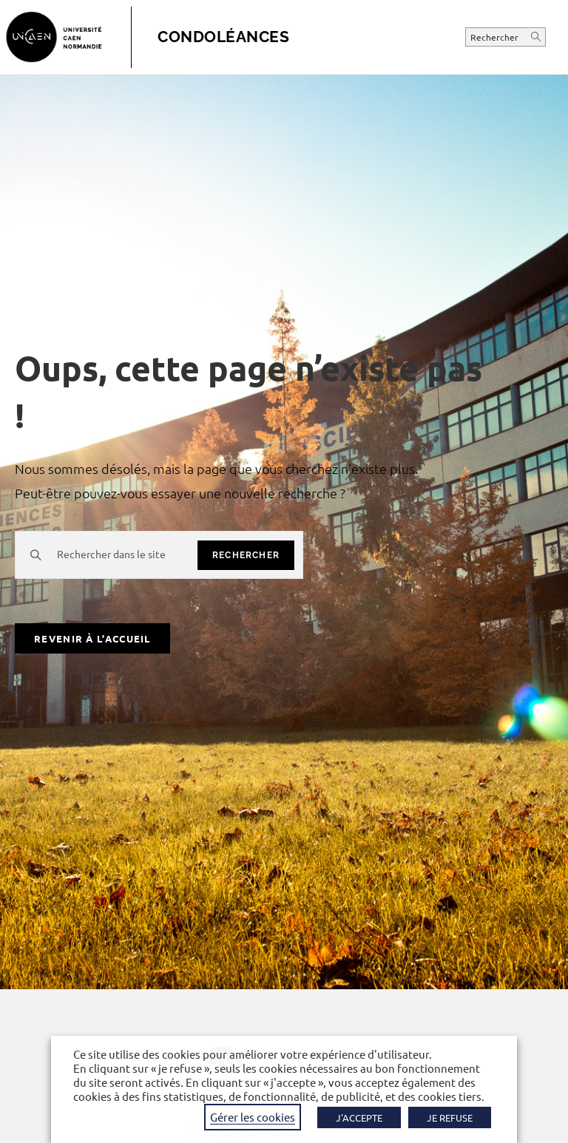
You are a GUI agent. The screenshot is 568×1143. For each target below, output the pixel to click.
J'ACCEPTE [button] (359, 1117)
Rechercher (495, 37)
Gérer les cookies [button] (252, 1117)
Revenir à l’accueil (92, 638)
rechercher (246, 555)
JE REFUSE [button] (450, 1117)
